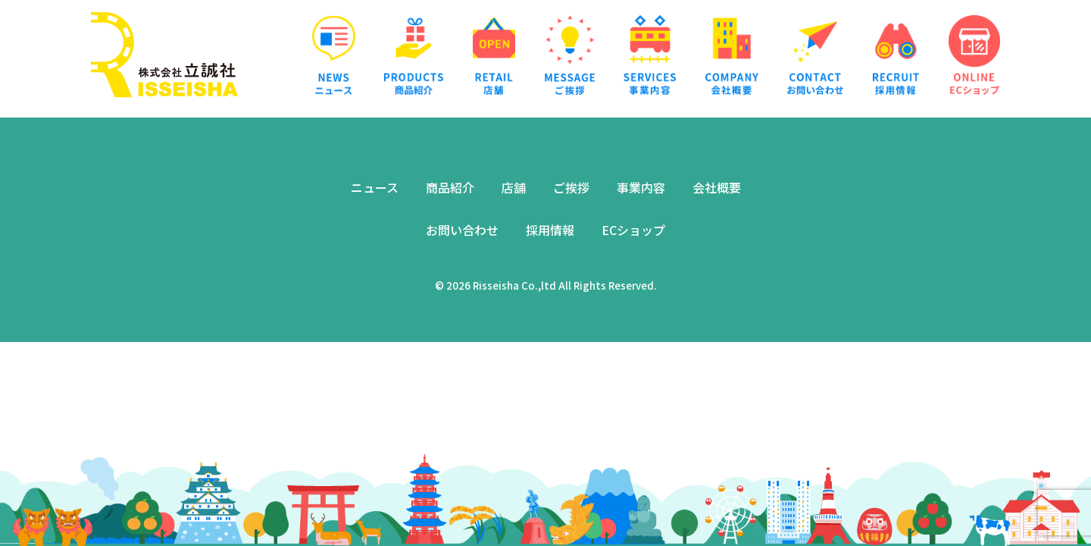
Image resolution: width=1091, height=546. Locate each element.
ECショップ (633, 230)
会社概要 (716, 187)
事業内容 (641, 187)
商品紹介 (450, 187)
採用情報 (550, 230)
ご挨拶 (571, 187)
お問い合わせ (462, 230)
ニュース (375, 187)
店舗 (514, 187)
